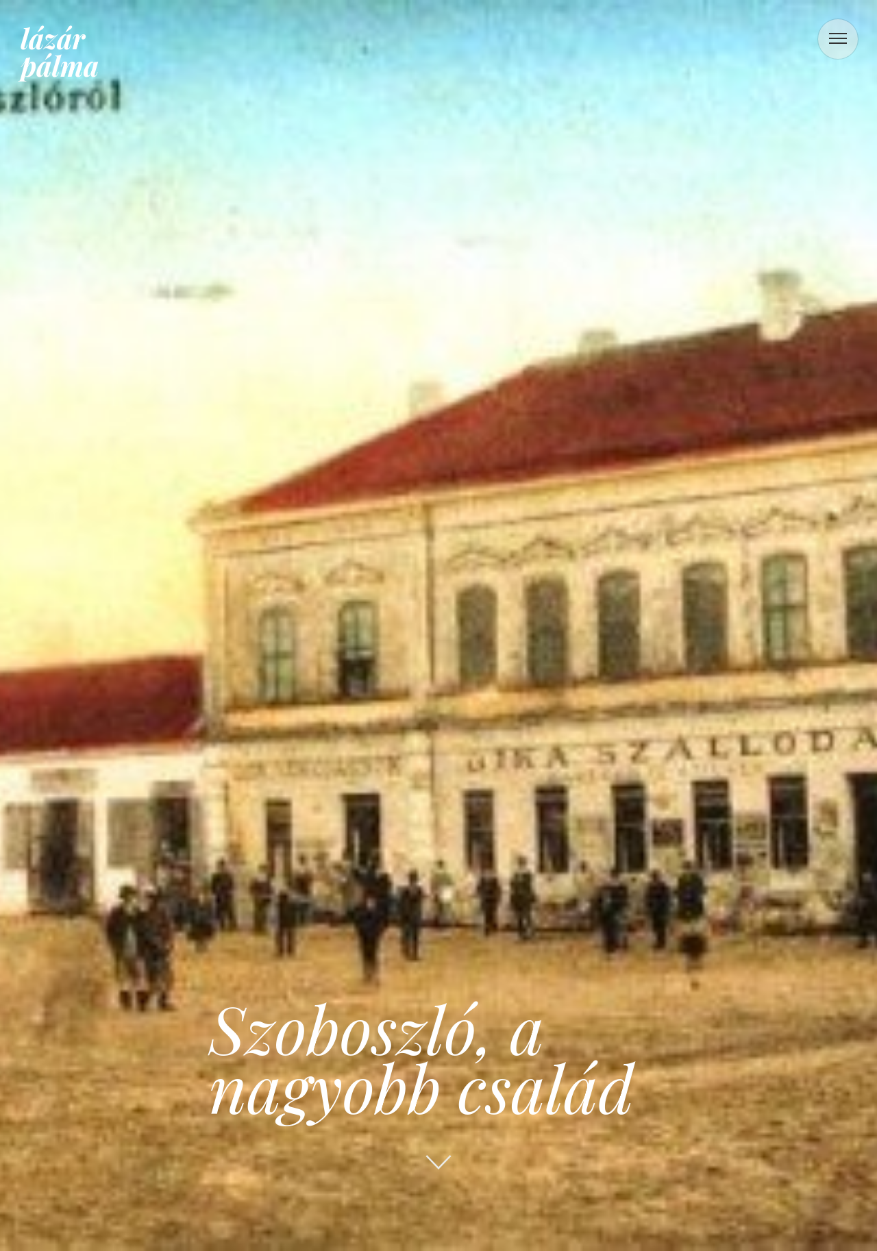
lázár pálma (60, 52)
